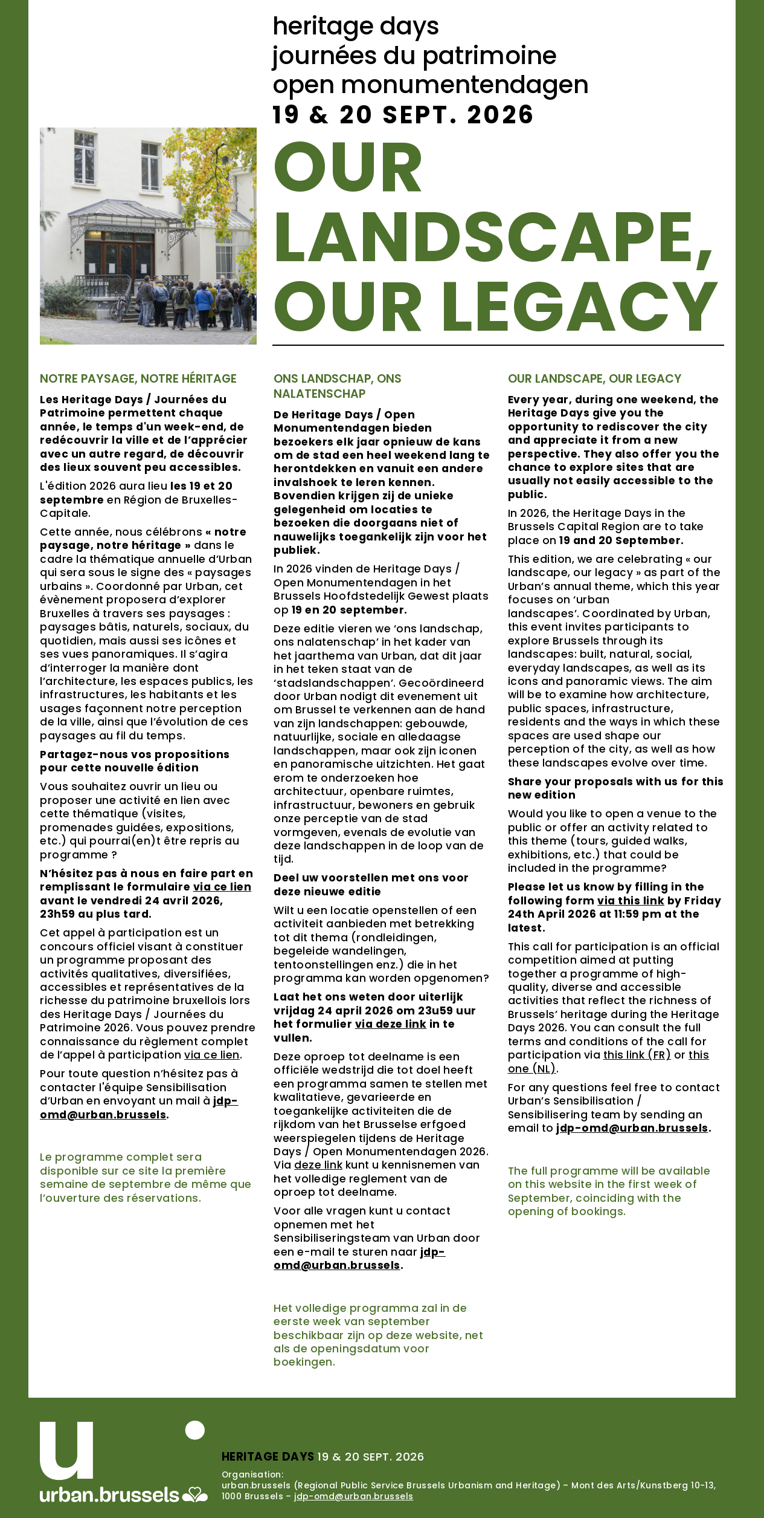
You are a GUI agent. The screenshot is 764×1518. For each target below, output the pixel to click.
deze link (318, 1165)
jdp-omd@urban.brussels (353, 1496)
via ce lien (212, 1055)
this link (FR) (637, 1055)
